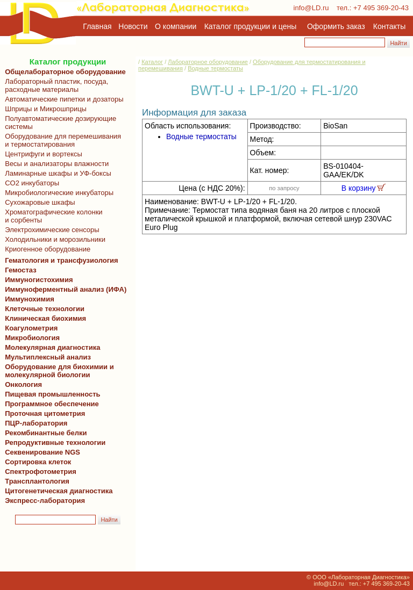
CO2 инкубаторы (30, 183)
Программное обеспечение (52, 404)
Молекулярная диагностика (50, 347)
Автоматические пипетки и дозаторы (62, 99)
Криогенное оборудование (45, 249)
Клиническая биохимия (43, 318)
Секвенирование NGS (40, 452)
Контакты (389, 26)
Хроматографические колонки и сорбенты (52, 216)
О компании (174, 26)
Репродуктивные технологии (53, 442)
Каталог (152, 62)
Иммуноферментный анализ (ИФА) (63, 289)
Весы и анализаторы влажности (55, 164)
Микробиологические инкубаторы (57, 193)
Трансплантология (35, 481)
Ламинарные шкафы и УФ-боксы (56, 173)
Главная (97, 26)
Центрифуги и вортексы (41, 154)
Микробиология (32, 338)
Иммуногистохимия (37, 280)
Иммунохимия (29, 299)
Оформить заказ (336, 26)
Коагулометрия (31, 328)
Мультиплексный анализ (48, 357)
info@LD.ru (311, 8)
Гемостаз (20, 270)
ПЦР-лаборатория (34, 423)
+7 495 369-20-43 (381, 8)
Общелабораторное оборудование (63, 72)
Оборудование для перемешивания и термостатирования (61, 140)
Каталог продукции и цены (250, 26)
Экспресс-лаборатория (45, 501)
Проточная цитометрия (43, 413)
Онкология (23, 384)
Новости (132, 26)
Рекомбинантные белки (44, 433)
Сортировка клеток (36, 462)
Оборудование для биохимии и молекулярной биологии (57, 371)
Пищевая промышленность (52, 394)
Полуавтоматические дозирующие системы (58, 122)
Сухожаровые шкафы (38, 202)
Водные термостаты (215, 68)
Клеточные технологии (42, 309)
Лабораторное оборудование (208, 62)
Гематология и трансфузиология (59, 260)
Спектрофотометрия (40, 471)
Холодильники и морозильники (53, 239)
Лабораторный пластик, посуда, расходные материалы (54, 85)
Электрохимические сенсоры (50, 230)
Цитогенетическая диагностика (56, 491)
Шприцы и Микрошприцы (44, 109)
